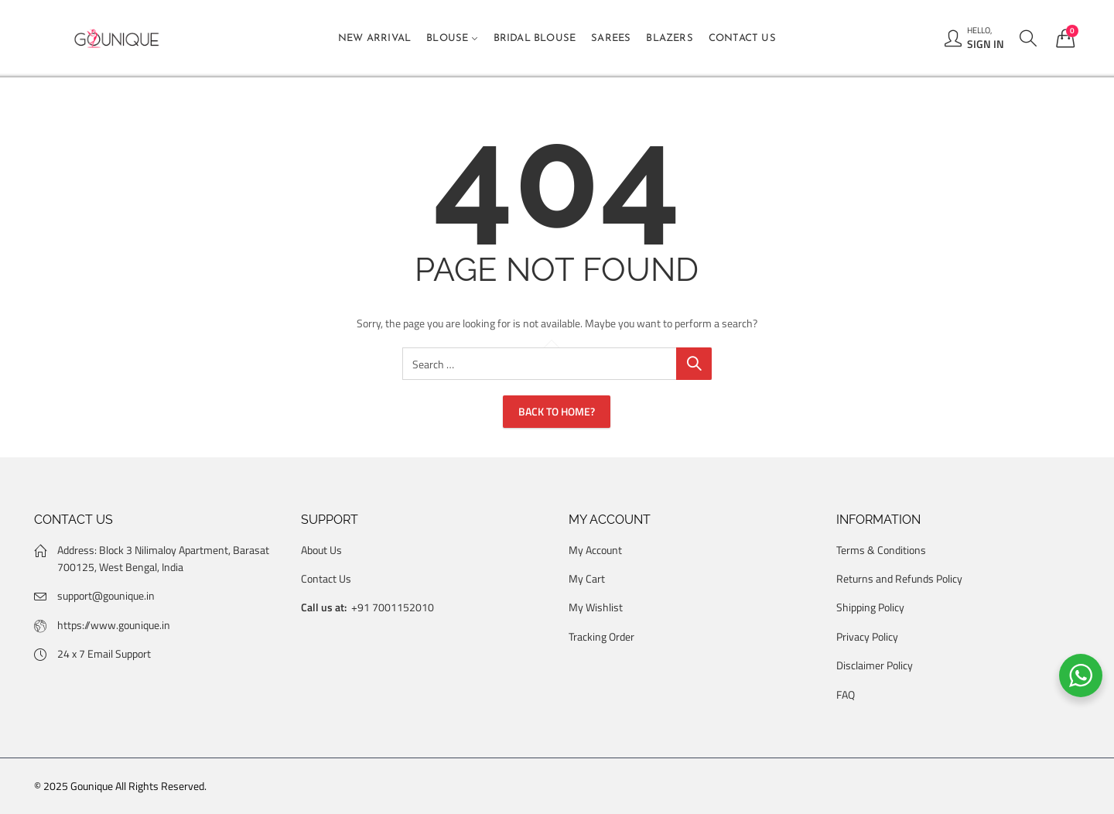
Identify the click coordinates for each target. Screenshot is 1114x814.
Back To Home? (556, 411)
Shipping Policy (870, 607)
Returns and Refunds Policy (899, 578)
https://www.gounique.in (113, 625)
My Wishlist (596, 607)
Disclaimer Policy (874, 665)
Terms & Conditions (881, 550)
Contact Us (326, 578)
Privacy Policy (867, 636)
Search (694, 363)
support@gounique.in (106, 595)
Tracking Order (601, 636)
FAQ (845, 694)
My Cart (587, 578)
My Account (595, 550)
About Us (321, 550)
